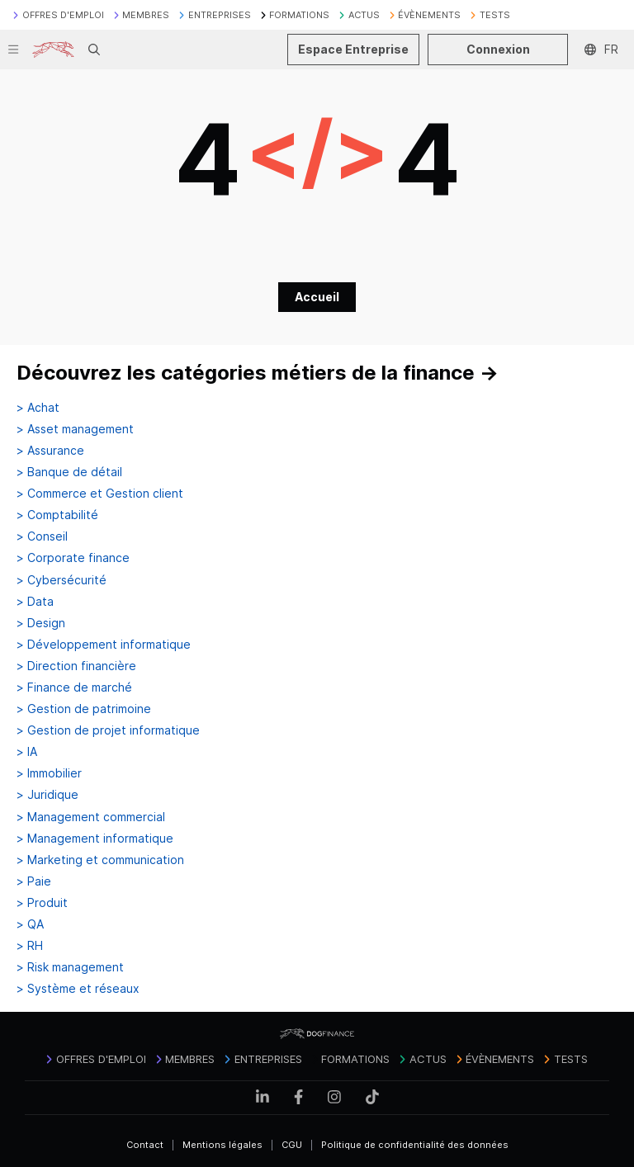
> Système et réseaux (78, 988)
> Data (35, 601)
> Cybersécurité (61, 580)
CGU (292, 1144)
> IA (27, 751)
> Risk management (70, 967)
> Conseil (42, 536)
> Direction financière (76, 666)
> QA (30, 924)
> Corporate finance (73, 558)
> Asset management (75, 429)
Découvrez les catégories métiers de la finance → (258, 373)
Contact (144, 1144)
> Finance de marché (74, 687)
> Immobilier (49, 773)
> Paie (34, 881)
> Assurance (50, 450)
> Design (41, 623)
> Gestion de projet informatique (108, 730)
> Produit (42, 903)
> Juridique (47, 794)
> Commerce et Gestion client (100, 493)
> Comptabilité (57, 515)
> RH (30, 945)
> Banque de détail (69, 472)
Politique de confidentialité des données (415, 1144)
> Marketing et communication (100, 860)
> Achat (38, 407)
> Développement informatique (104, 644)
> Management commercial (91, 817)
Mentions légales (222, 1144)
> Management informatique (95, 838)
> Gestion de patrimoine (84, 709)
